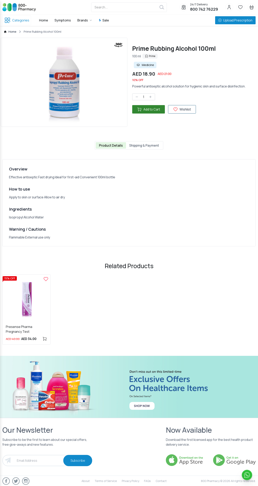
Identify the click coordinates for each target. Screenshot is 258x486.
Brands (84, 20)
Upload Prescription (235, 20)
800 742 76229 (204, 9)
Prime (150, 56)
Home (43, 20)
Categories (16, 20)
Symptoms (62, 20)
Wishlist (182, 109)
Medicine (145, 65)
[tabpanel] (129, 202)
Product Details (111, 145)
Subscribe (78, 460)
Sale (103, 20)
